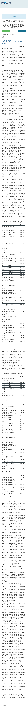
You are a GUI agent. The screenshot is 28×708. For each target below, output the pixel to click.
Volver (3, 5)
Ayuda (4, 705)
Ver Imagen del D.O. (22, 31)
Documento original (5, 31)
